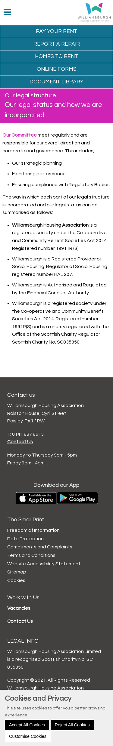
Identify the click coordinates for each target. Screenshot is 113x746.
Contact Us (20, 441)
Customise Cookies (27, 736)
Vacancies (18, 608)
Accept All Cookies (27, 724)
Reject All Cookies (72, 724)
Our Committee (19, 135)
